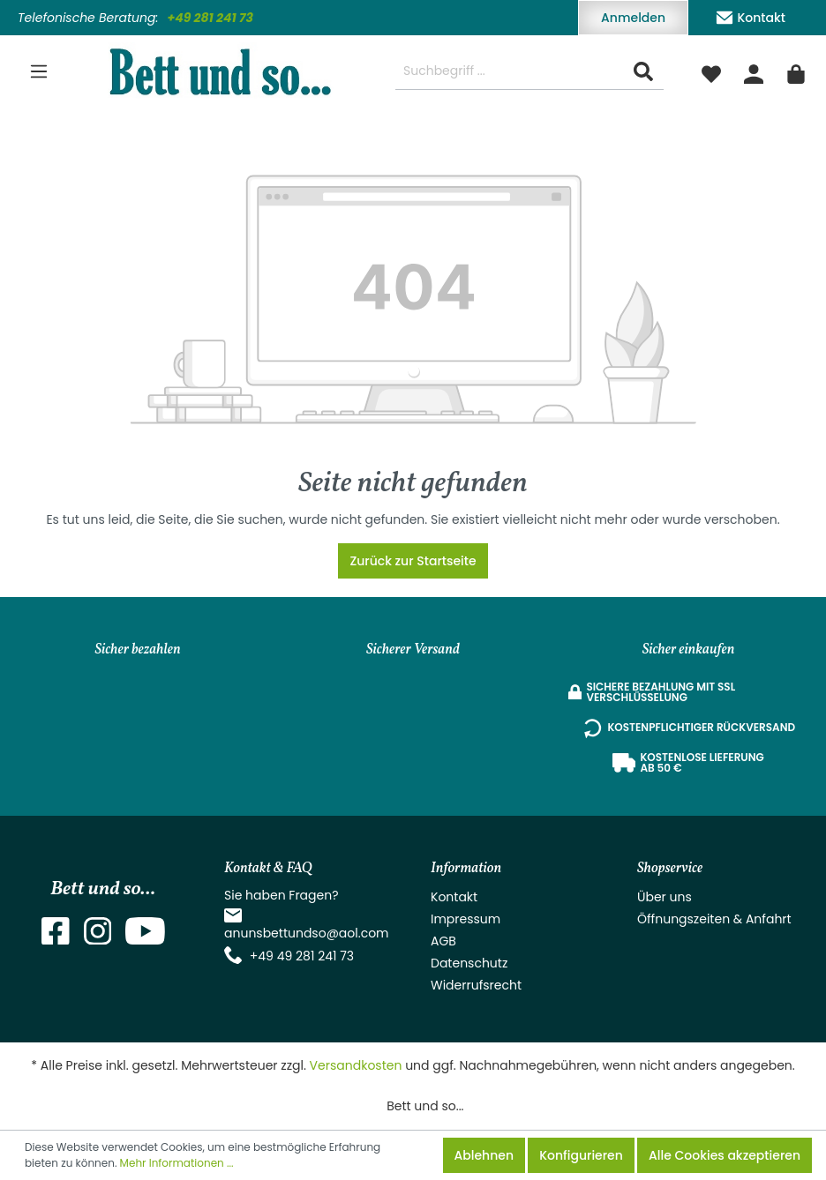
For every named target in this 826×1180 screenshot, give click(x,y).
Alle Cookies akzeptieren (724, 1155)
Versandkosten (356, 1065)
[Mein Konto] (753, 71)
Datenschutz (469, 963)
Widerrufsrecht (476, 985)
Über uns (664, 897)
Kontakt (750, 14)
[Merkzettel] (711, 71)
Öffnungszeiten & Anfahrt (714, 919)
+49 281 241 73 (210, 17)
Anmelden (633, 17)
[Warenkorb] (796, 71)
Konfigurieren (581, 1155)
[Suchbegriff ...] (509, 72)
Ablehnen (484, 1155)
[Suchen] (643, 72)
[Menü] (39, 71)
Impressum (465, 919)
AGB (443, 941)
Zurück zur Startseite (412, 561)
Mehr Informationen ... (177, 1162)
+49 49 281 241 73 (302, 956)
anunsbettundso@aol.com (306, 933)
